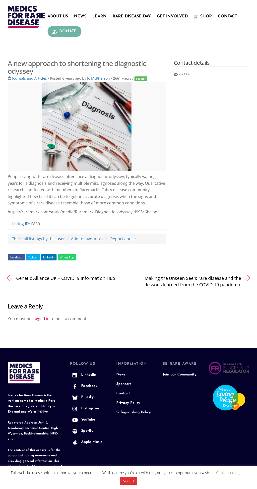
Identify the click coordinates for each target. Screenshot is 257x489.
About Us (58, 16)
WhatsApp (67, 257)
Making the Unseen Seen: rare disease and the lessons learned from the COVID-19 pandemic (193, 281)
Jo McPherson (98, 78)
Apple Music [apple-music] (86, 442)
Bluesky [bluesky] (82, 397)
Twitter (33, 257)
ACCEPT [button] (128, 481)
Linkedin (49, 257)
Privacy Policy (128, 403)
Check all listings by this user (38, 239)
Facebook (16, 257)
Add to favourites (87, 239)
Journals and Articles (29, 78)
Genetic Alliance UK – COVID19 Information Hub (65, 278)
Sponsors (123, 384)
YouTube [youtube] (82, 420)
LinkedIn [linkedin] (83, 375)
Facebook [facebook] (83, 386)
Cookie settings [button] (228, 472)
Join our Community (179, 374)
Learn (99, 16)
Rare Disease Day (132, 16)
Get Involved (172, 16)
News (80, 16)
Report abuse (123, 239)
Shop (203, 16)
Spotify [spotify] (81, 431)
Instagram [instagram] (84, 408)
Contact (227, 16)
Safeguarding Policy (133, 412)
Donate (64, 31)
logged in (41, 318)
